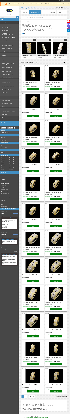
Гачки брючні (5, 92)
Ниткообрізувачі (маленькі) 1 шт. (8, 257)
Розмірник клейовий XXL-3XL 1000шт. (31, 329)
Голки (3, 95)
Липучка (4, 80)
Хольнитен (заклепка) (7, 48)
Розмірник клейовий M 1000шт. (53, 109)
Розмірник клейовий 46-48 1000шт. (53, 357)
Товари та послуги (29, 17)
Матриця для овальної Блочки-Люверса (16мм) (9, 221)
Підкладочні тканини (6, 25)
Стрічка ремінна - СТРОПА (8, 74)
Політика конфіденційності (42, 417)
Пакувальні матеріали (7, 103)
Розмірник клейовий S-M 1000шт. (30, 274)
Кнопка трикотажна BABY (7, 45)
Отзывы (3, 120)
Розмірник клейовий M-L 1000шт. (53, 274)
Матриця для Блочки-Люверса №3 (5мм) (8, 260)
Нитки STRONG (5, 30)
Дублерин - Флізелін (6, 27)
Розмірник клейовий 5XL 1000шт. (53, 192)
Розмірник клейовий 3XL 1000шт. (53, 164)
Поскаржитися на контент (31, 417)
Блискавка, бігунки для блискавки (7, 68)
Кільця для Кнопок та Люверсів (6, 54)
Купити (32, 88)
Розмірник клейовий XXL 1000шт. (30, 164)
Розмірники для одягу (7, 97)
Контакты (52, 12)
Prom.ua (41, 415)
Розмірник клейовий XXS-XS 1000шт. (31, 247)
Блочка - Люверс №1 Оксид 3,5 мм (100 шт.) (9, 224)
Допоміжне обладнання (7, 77)
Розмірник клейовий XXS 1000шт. (30, 82)
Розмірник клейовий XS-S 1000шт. (53, 247)
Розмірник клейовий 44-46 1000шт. (30, 357)
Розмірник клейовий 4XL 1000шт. (30, 192)
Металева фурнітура (6, 89)
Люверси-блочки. (6, 51)
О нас (2, 117)
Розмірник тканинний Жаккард (43, 56)
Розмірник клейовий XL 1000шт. (53, 137)
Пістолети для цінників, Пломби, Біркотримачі (7, 83)
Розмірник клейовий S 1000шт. (29, 109)
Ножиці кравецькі (6, 100)
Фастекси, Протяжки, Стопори (8, 111)
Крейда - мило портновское (8, 86)
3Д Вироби (4, 114)
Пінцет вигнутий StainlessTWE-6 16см (9, 263)
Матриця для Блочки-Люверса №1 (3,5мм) (8, 226)
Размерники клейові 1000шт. (27, 56)
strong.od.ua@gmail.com (6, 197)
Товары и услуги (4, 22)
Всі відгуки (14, 268)
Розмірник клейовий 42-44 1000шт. (53, 329)
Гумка (3, 60)
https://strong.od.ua (5, 193)
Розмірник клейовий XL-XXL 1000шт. (54, 302)
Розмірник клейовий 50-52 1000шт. (53, 384)
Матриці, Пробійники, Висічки (8, 37)
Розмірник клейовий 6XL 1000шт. (30, 219)
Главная (25, 12)
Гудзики (3, 106)
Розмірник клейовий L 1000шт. (29, 137)
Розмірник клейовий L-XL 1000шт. (30, 302)
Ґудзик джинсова (6, 58)
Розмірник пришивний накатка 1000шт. (59, 56)
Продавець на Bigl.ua (35, 416)
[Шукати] (17, 17)
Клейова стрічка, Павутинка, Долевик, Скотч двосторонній (8, 64)
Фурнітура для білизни (7, 109)
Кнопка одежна (5, 42)
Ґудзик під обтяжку (6, 40)
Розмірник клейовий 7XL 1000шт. (53, 219)
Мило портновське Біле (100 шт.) (8, 242)
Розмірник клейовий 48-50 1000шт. (30, 384)
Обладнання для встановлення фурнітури (7, 34)
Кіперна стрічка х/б (6, 71)
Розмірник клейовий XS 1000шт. (53, 82)
